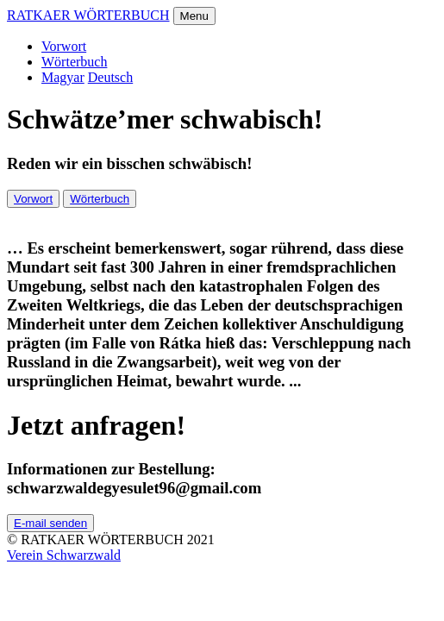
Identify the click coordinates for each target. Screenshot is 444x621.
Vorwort (63, 46)
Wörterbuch (74, 61)
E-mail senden (50, 523)
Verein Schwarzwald (64, 555)
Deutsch (110, 77)
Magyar (62, 77)
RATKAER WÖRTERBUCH (88, 15)
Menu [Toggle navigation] (194, 15)
